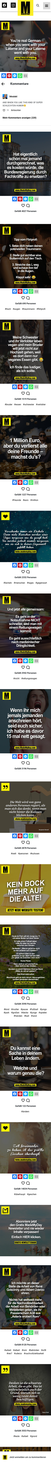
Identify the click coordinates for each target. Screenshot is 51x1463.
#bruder (8, 404)
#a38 (43, 1350)
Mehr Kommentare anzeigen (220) (19, 117)
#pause (24, 1009)
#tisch (8, 309)
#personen (23, 853)
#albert (16, 1350)
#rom (24, 1350)
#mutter (15, 1009)
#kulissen (34, 853)
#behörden (34, 1350)
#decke (24, 1012)
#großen (15, 1012)
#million (34, 500)
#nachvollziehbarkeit (34, 1353)
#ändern (25, 1111)
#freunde (16, 500)
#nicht (16, 678)
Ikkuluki (13, 96)
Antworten (16, 110)
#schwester (28, 404)
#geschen (31, 1194)
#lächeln (8, 583)
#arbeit (7, 1350)
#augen (16, 309)
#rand (34, 1016)
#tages (30, 583)
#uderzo (18, 1353)
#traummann (28, 309)
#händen (18, 1016)
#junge (33, 1012)
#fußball (34, 1009)
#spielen (43, 1012)
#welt (13, 853)
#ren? (9, 1353)
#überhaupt (19, 1194)
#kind (6, 1009)
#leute (16, 1436)
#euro (25, 500)
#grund (33, 1436)
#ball (26, 1016)
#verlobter (41, 404)
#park (6, 1012)
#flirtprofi (41, 309)
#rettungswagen (29, 678)
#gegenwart (41, 583)
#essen (17, 404)
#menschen (19, 583)
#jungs (43, 1009)
